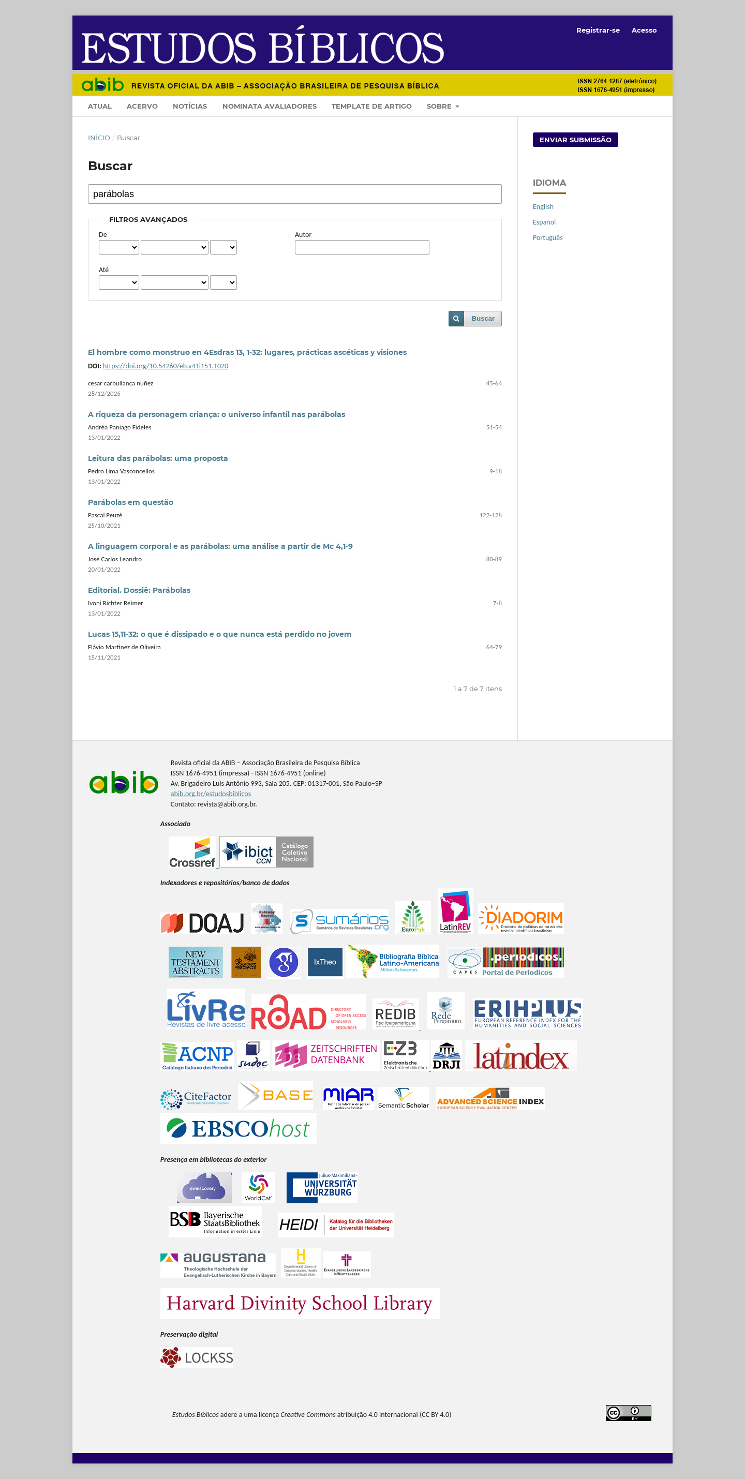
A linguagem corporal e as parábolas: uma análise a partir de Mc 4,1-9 (220, 546)
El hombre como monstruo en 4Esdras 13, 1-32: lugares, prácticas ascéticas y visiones (247, 352)
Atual (100, 106)
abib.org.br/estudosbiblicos (211, 793)
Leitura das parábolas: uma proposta (158, 458)
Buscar (483, 318)
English (543, 206)
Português (548, 237)
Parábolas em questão (130, 502)
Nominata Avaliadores (269, 106)
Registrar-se (598, 30)
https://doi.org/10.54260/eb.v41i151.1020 (165, 366)
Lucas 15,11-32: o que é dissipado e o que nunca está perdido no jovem (220, 634)
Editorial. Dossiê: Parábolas (139, 590)
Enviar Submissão (576, 140)
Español (544, 222)
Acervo (142, 106)
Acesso (644, 30)
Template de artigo (372, 106)
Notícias (190, 106)
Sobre (440, 106)
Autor (303, 234)
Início (99, 137)
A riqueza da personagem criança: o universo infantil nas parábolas (216, 414)
